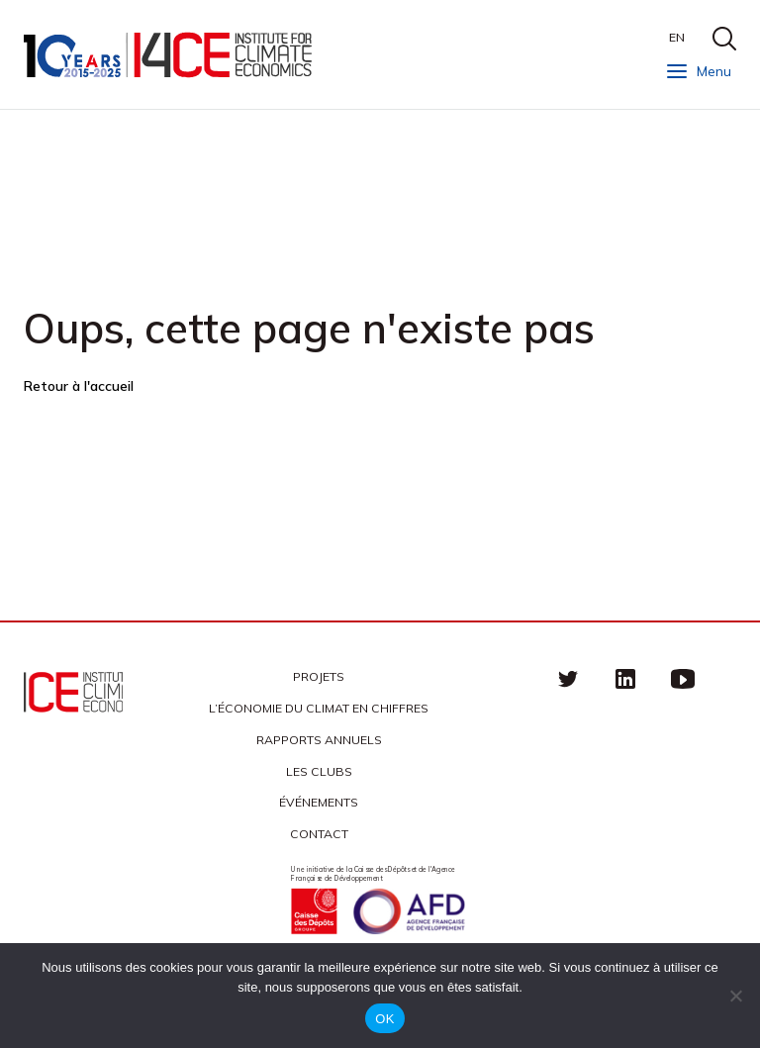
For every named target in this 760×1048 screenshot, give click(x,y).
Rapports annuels (319, 739)
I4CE (170, 55)
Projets (318, 676)
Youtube (683, 679)
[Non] (735, 995)
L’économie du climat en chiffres (318, 708)
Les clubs (319, 771)
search (724, 38)
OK (384, 1018)
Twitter (568, 679)
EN (677, 37)
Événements (318, 802)
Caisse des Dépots (313, 911)
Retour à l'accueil (79, 386)
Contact (319, 833)
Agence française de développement (408, 911)
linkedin (625, 679)
